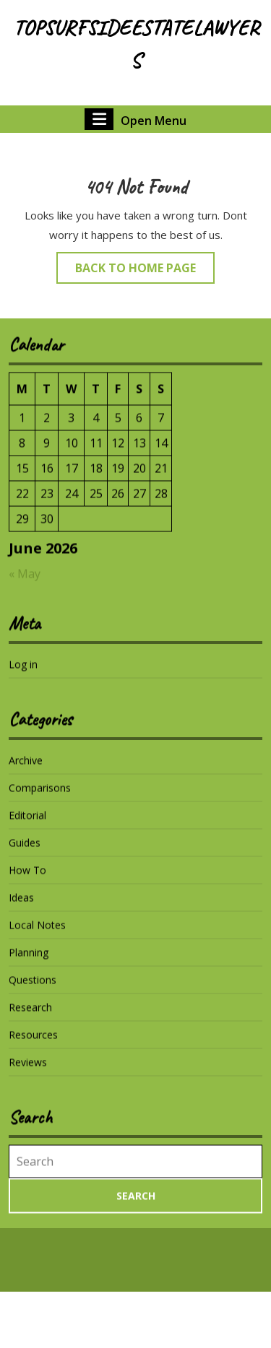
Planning (28, 961)
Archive (26, 769)
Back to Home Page (145, 271)
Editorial (27, 824)
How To (27, 879)
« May (24, 583)
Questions (32, 989)
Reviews (28, 1071)
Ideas (21, 906)
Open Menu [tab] (135, 119)
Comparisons (40, 797)
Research (30, 1016)
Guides (24, 851)
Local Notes (37, 934)
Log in (23, 673)
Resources (33, 1044)
